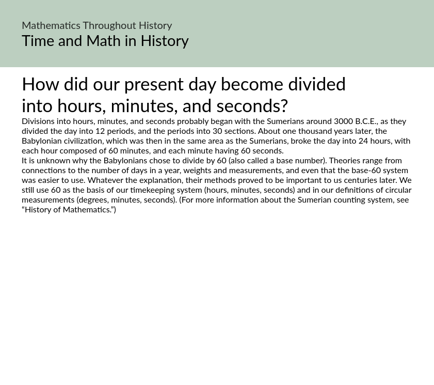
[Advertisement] (217, 311)
